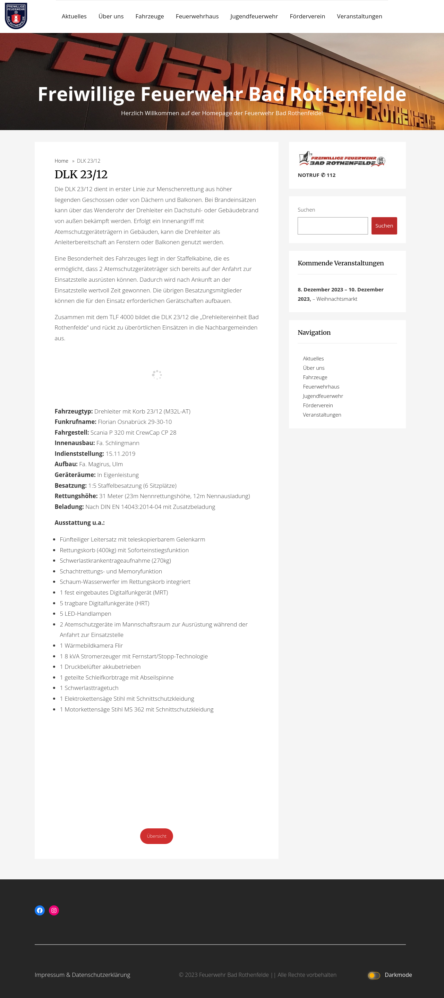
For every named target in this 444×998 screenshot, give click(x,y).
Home (61, 160)
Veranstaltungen (360, 16)
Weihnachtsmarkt (336, 298)
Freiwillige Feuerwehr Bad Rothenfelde (222, 93)
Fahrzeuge (150, 16)
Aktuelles (74, 16)
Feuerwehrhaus (197, 16)
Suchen (306, 209)
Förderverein (307, 16)
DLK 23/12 (81, 174)
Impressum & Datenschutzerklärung (82, 975)
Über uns (111, 16)
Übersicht (156, 836)
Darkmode (388, 975)
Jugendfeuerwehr (254, 16)
